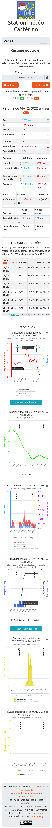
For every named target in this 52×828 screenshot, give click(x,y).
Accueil (8, 40)
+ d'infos (38, 813)
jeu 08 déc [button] (10, 85)
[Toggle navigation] (44, 41)
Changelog (37, 816)
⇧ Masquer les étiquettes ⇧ (26, 402)
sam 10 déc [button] (41, 85)
